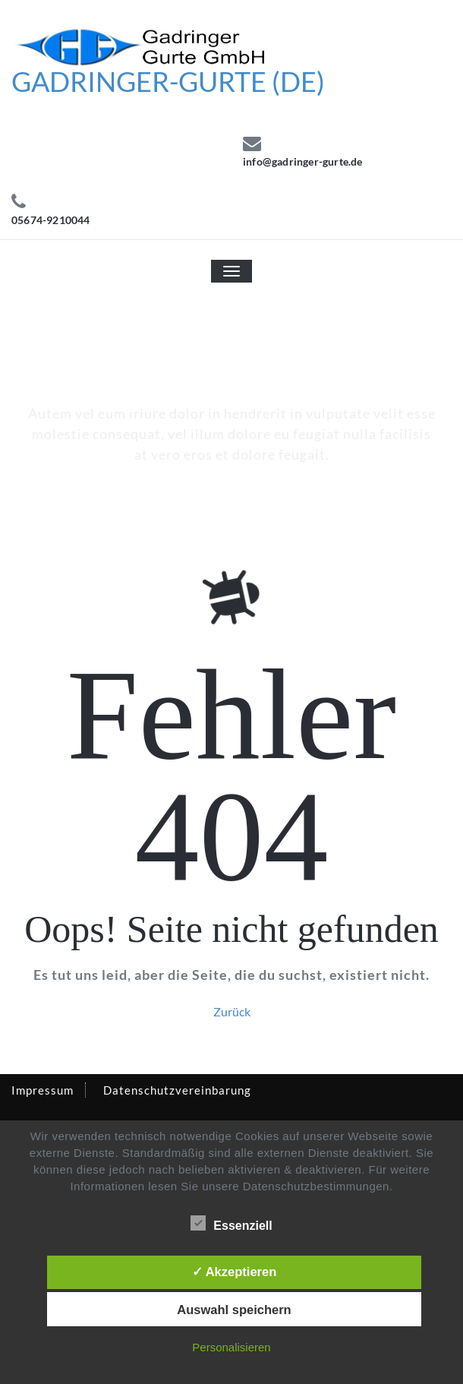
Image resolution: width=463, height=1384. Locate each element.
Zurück (231, 1011)
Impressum (42, 1090)
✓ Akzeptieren (234, 1271)
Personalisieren (231, 1347)
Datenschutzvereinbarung (177, 1090)
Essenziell (231, 1223)
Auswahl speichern (234, 1309)
